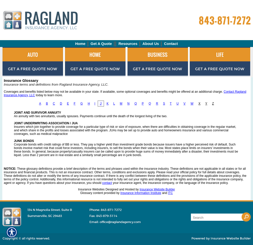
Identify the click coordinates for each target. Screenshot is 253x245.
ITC (170, 193)
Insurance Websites (91, 189)
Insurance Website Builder (157, 189)
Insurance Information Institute (140, 193)
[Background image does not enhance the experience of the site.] (126, 43)
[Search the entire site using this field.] (216, 217)
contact (107, 183)
